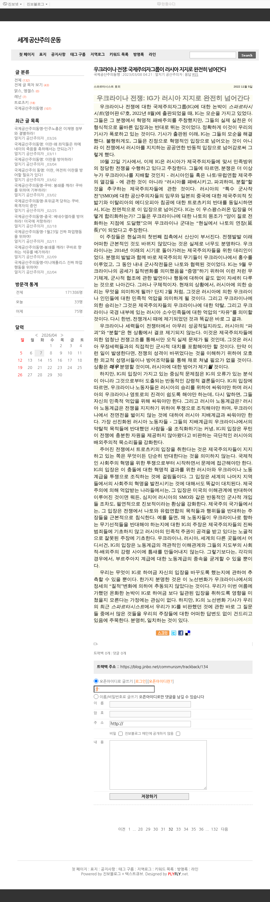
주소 (100, 723)
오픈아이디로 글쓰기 (116, 681)
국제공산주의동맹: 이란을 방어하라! (43, 159)
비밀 (113, 733)
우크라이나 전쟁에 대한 (125, 106)
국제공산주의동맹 (107, 74)
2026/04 (49, 335)
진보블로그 (112, 874)
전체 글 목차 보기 (31, 85)
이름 (100, 703)
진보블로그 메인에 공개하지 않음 (149, 733)
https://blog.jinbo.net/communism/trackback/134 (164, 667)
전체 (22, 80)
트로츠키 (24, 103)
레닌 (20, 97)
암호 (100, 713)
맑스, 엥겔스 (26, 91)
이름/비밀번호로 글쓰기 (118, 697)
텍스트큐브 (134, 874)
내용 (100, 742)
